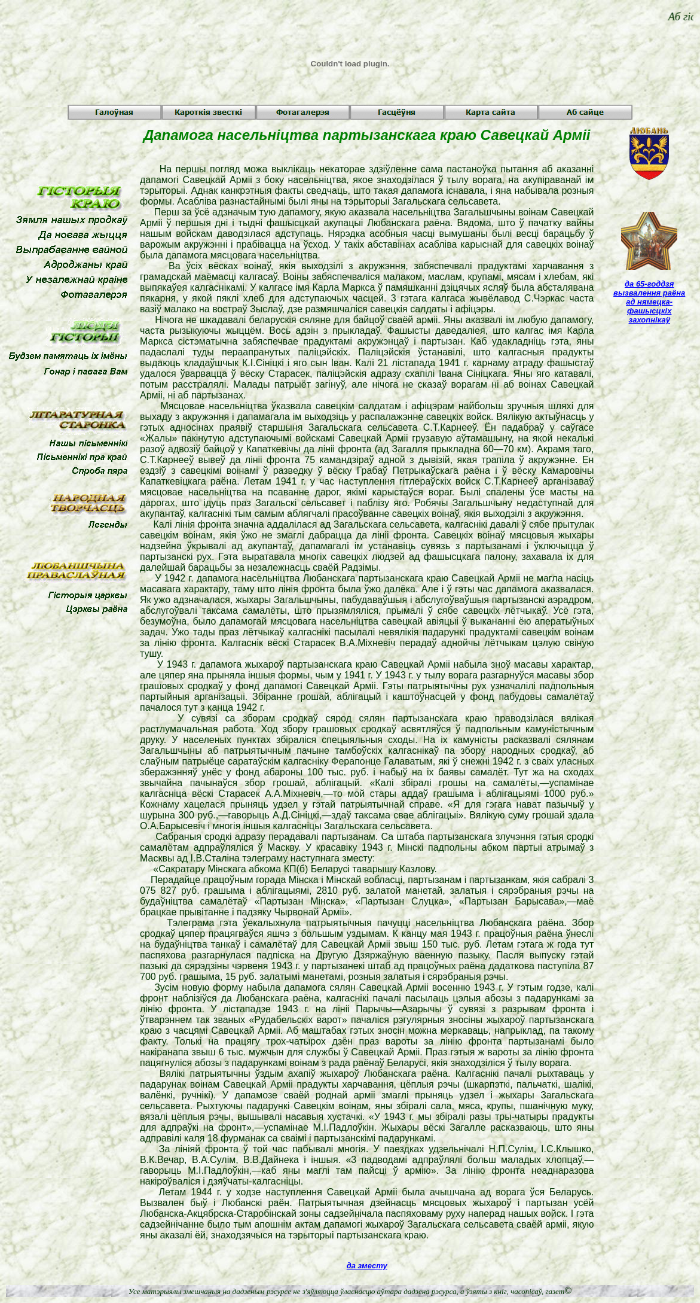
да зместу (367, 1265)
